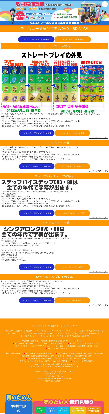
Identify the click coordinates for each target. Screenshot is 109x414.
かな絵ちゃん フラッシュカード (75, 360)
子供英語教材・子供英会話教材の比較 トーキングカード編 (80, 355)
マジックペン (42, 332)
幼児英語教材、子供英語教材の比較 (38, 355)
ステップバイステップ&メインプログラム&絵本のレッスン (80, 335)
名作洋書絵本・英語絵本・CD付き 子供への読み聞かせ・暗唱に (39, 345)
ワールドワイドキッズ (69, 327)
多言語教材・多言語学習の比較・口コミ (42, 360)
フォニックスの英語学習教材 (83, 362)
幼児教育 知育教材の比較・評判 (79, 357)
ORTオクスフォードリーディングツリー (84, 345)
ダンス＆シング (30, 337)
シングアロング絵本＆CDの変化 (91, 332)
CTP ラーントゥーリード (57, 350)
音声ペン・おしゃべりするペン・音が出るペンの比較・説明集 (43, 362)
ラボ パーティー (81, 342)
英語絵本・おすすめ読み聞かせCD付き (55, 342)
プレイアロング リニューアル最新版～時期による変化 (32, 335)
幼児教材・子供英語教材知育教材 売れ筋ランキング (42, 357)
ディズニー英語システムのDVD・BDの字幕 (72, 337)
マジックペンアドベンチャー (63, 332)
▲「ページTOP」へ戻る (98, 138)
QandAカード (46, 337)
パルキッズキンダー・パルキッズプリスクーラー (32, 347)
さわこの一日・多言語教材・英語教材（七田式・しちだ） (78, 347)
